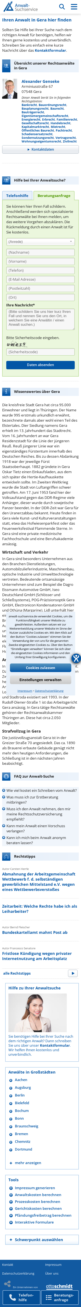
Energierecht (31, 119)
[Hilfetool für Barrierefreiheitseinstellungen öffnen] (76, 658)
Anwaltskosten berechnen (38, 1194)
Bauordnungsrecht (52, 105)
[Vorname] (40, 261)
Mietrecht (58, 127)
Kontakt (7, 1265)
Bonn (19, 1118)
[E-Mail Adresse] (40, 279)
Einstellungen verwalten (40, 679)
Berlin (20, 1095)
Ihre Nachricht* (20, 305)
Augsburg (23, 1087)
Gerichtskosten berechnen (38, 1208)
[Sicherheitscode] (40, 352)
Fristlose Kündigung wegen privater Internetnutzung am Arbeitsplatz (37, 956)
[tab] (17, 195)
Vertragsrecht (66, 138)
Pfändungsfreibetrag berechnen (43, 1215)
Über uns (52, 1273)
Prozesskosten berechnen (37, 1201)
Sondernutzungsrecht (38, 138)
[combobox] (40, 242)
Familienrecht (67, 119)
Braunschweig (26, 1126)
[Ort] (40, 297)
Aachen (21, 1080)
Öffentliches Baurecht (38, 130)
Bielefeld (22, 1103)
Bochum (22, 1111)
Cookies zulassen (40, 667)
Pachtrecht (64, 130)
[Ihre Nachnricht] (40, 319)
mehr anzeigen (28, 1162)
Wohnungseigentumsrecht (41, 141)
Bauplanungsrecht (35, 108)
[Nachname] (40, 252)
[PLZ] (40, 288)
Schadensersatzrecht (37, 134)
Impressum (24, 691)
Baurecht (57, 108)
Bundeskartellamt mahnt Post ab (34, 932)
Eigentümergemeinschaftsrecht (45, 116)
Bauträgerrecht (33, 112)
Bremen (21, 1134)
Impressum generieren (35, 1187)
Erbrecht (48, 119)
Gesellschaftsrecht (35, 123)
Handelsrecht (60, 123)
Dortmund (23, 1149)
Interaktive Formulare (34, 1222)
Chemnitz (22, 1141)
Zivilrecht (70, 141)
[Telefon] (40, 270)
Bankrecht (29, 105)
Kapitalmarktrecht (35, 127)
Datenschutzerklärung (49, 691)
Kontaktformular (50, 50)
